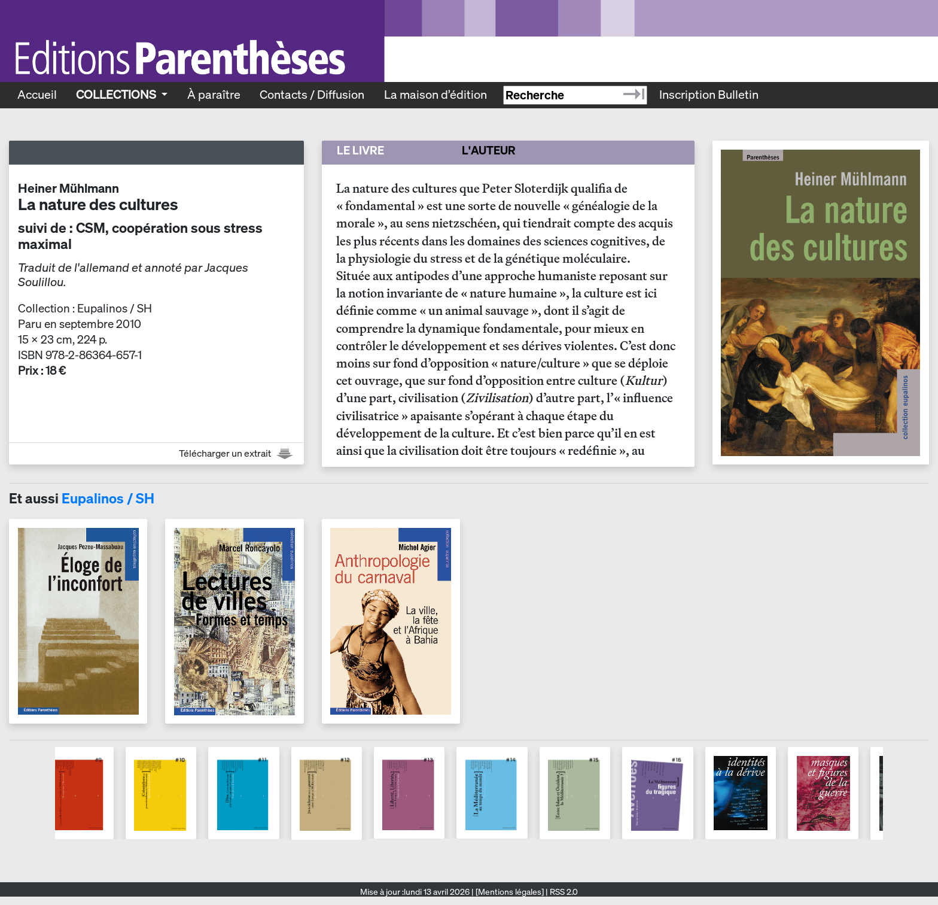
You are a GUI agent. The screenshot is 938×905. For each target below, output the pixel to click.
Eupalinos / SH (108, 498)
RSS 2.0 (563, 891)
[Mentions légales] (510, 891)
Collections (117, 94)
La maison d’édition (435, 94)
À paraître (213, 94)
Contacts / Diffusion (312, 94)
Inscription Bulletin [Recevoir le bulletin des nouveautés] (709, 94)
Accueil (37, 94)
